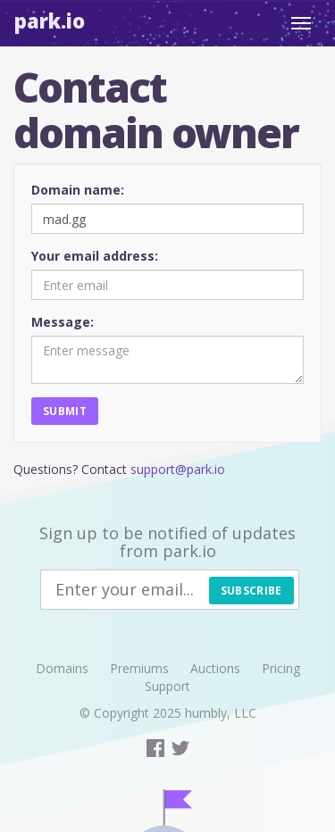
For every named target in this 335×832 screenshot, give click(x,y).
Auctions (215, 668)
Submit (65, 411)
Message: (62, 321)
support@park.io (177, 469)
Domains (62, 668)
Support (167, 686)
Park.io (49, 20)
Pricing (281, 668)
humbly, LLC (220, 712)
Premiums (139, 668)
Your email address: (94, 255)
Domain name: (77, 189)
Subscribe (251, 590)
